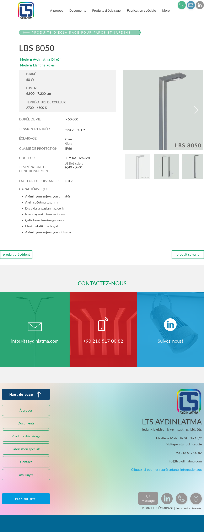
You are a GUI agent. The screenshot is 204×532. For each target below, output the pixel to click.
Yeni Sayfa (25, 475)
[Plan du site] (26, 498)
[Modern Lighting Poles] (80, 65)
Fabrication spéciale (26, 449)
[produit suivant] (188, 254)
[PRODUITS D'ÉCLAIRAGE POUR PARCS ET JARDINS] (80, 32)
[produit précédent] (16, 254)
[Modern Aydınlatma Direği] (80, 59)
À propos (26, 410)
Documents (26, 423)
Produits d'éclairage (26, 436)
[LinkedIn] (200, 5)
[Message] (148, 498)
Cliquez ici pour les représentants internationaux (166, 469)
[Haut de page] (26, 394)
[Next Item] (196, 110)
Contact (26, 462)
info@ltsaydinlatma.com (35, 341)
